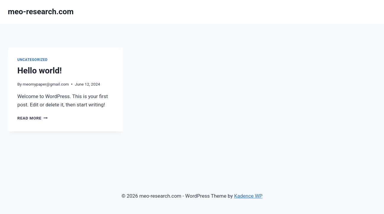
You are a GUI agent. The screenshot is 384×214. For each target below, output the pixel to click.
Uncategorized (32, 60)
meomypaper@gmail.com (46, 84)
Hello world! (39, 70)
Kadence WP (248, 196)
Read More (32, 118)
